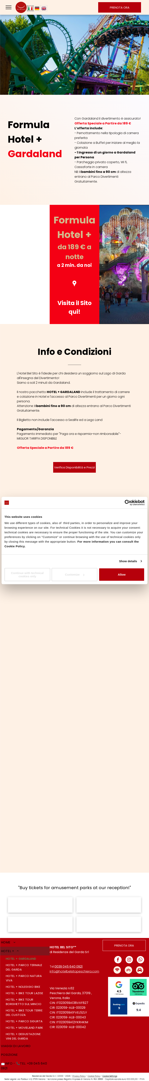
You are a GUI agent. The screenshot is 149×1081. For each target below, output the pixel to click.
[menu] (8, 7)
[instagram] (129, 955)
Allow (122, 574)
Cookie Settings (109, 1071)
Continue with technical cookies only (27, 574)
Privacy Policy (79, 1071)
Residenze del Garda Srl (71, 947)
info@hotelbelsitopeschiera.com (74, 966)
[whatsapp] (140, 955)
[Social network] (117, 965)
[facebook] (118, 955)
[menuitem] (25, 937)
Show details (128, 561)
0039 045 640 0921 (69, 961)
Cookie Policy (94, 1071)
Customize (74, 574)
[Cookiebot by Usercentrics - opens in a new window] (128, 503)
